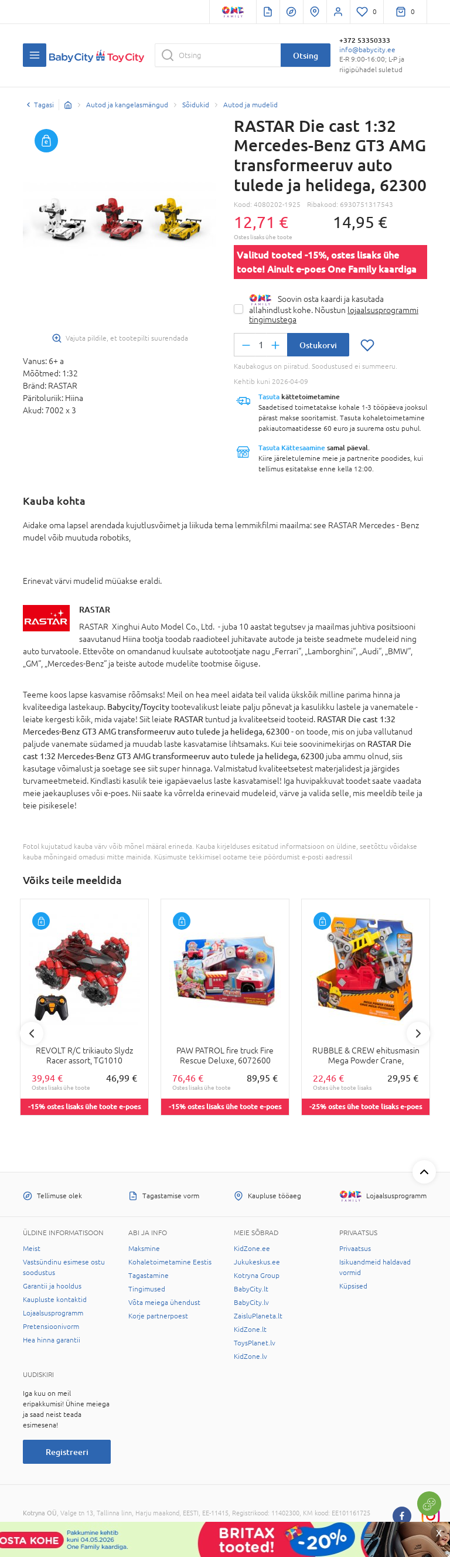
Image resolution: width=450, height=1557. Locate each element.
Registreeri (67, 1452)
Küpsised (353, 1286)
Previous (31, 1033)
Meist (31, 1249)
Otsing (305, 55)
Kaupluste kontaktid (55, 1300)
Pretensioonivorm (51, 1327)
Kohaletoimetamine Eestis (170, 1262)
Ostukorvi (318, 345)
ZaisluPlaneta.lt (258, 1316)
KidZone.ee (252, 1249)
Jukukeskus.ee (257, 1262)
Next (418, 1033)
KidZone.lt (250, 1329)
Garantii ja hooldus (52, 1286)
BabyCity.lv (251, 1302)
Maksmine (144, 1249)
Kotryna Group (256, 1276)
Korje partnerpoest (158, 1316)
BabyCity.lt (251, 1289)
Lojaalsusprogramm (53, 1313)
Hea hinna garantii (51, 1340)
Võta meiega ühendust (164, 1302)
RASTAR (94, 609)
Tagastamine (148, 1276)
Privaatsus (355, 1249)
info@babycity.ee (367, 50)
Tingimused (146, 1289)
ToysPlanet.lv (254, 1343)
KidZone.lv (250, 1356)
